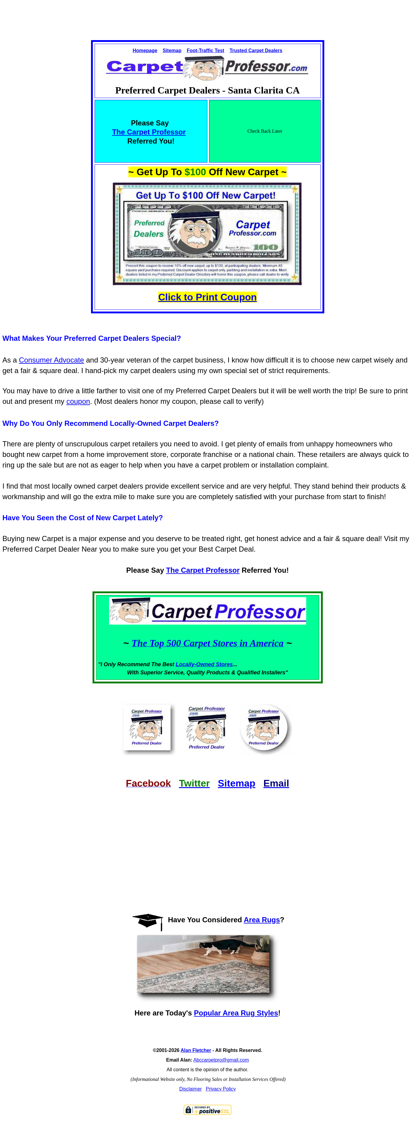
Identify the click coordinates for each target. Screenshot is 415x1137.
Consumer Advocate (51, 360)
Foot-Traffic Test (205, 50)
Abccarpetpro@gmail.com (221, 1060)
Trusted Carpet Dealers (256, 50)
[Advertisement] (207, 14)
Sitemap (172, 50)
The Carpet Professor (149, 132)
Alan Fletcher (196, 1050)
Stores (224, 664)
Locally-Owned (196, 664)
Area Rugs (262, 920)
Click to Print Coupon (207, 297)
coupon (78, 401)
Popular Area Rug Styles (236, 1013)
